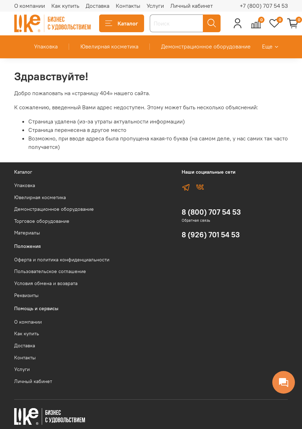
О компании (29, 5)
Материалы (27, 233)
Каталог (121, 23)
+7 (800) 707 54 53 (264, 5)
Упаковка (46, 46)
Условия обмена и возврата (46, 283)
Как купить (65, 5)
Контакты (128, 5)
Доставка (97, 5)
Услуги (155, 5)
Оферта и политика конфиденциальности (61, 259)
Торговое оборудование (41, 221)
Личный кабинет (191, 5)
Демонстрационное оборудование (206, 46)
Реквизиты (26, 295)
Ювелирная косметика (109, 46)
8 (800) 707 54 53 (211, 212)
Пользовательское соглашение (50, 271)
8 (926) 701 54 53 (211, 234)
